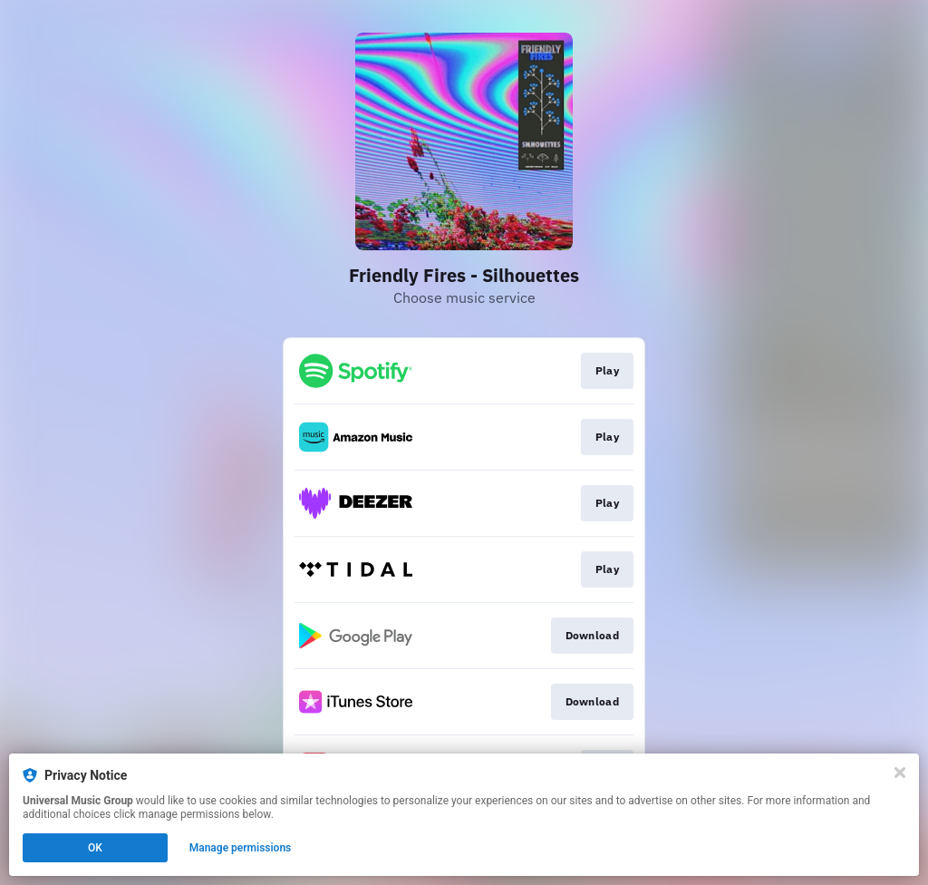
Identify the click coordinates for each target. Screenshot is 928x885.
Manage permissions (240, 847)
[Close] (899, 772)
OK (95, 847)
